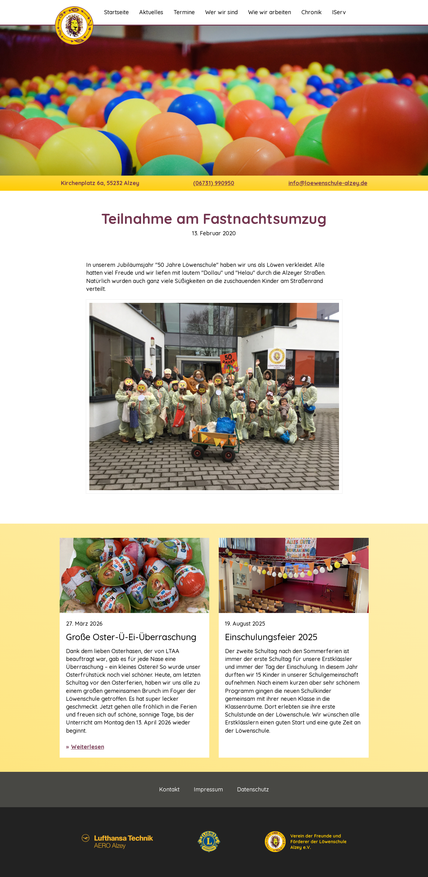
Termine (184, 12)
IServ (339, 12)
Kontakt (169, 789)
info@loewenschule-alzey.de (327, 183)
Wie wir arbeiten (269, 12)
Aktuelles (151, 12)
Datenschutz (253, 789)
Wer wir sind (221, 12)
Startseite (116, 12)
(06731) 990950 (213, 183)
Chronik (311, 12)
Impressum (208, 789)
